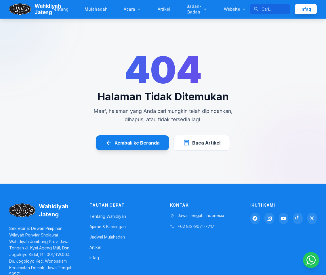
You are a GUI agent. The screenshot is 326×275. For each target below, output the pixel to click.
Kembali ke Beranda (132, 143)
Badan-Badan (197, 9)
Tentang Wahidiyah (107, 216)
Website (235, 9)
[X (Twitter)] (312, 218)
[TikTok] (297, 218)
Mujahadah (96, 9)
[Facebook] (255, 218)
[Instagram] (269, 218)
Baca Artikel (201, 143)
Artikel (164, 9)
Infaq (305, 9)
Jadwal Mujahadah (107, 236)
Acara (133, 9)
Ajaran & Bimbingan (107, 226)
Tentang (60, 9)
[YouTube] (283, 218)
